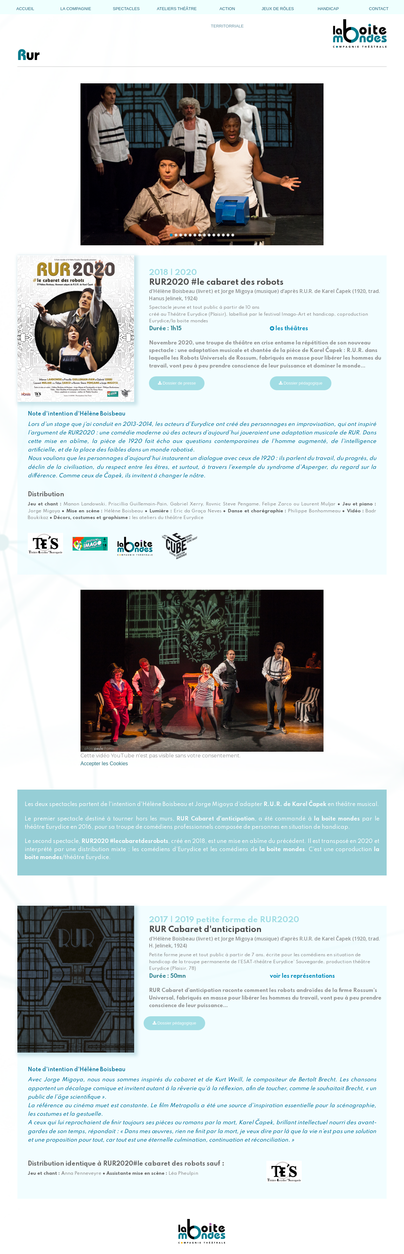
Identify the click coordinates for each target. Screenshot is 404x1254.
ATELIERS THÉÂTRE (177, 8)
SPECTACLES (126, 8)
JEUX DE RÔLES (278, 8)
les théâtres (289, 328)
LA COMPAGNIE (75, 8)
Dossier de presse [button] (177, 383)
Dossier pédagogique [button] (300, 383)
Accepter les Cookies (104, 763)
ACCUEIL (25, 8)
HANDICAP (328, 8)
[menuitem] (25, 8)
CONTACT (379, 8)
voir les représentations (302, 976)
